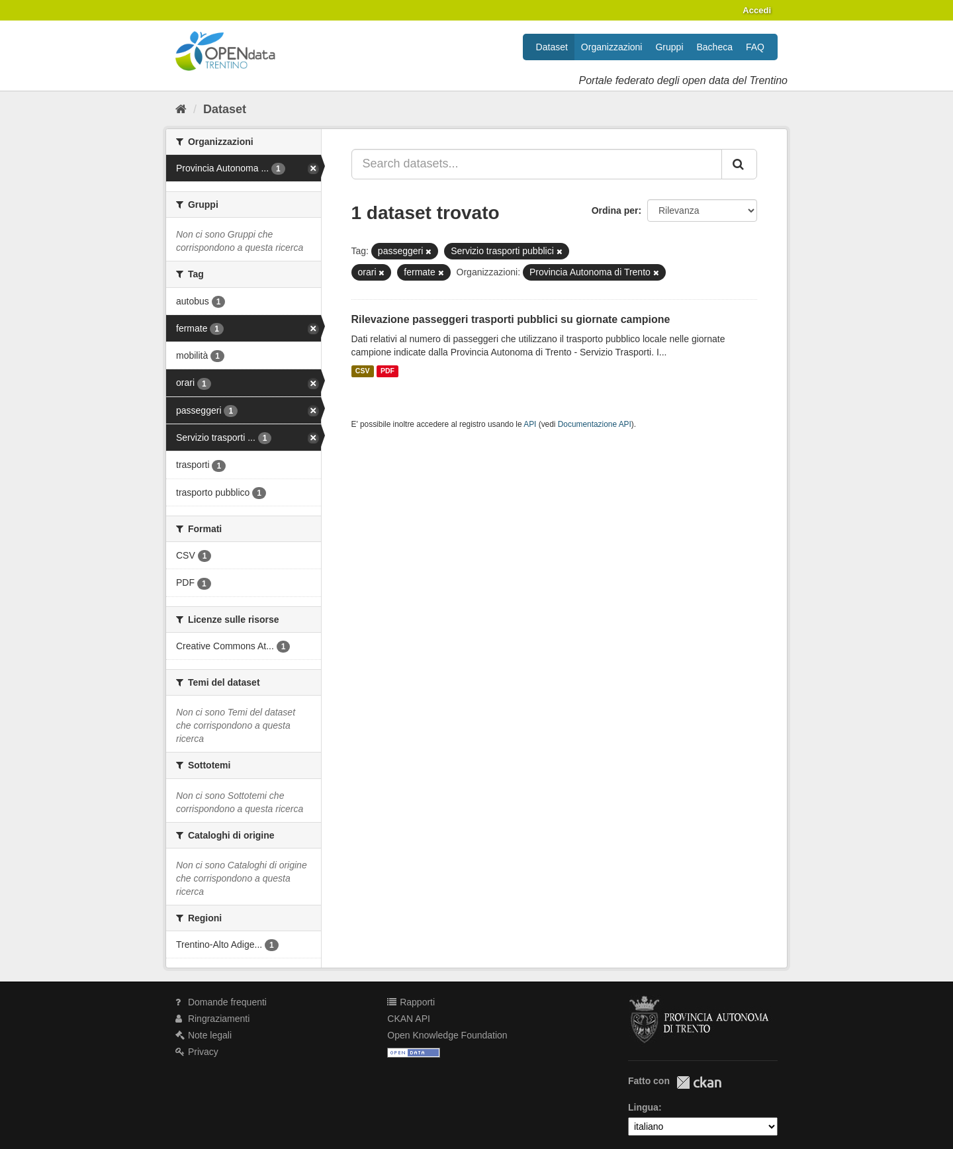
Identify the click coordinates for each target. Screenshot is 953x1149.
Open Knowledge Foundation (447, 1035)
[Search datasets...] (537, 164)
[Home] (181, 109)
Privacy (196, 1051)
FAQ (755, 47)
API (529, 424)
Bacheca (715, 47)
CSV (362, 371)
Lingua (643, 1107)
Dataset (552, 47)
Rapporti (411, 1002)
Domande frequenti (221, 1002)
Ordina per (615, 210)
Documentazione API (594, 424)
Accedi (757, 10)
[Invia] (739, 164)
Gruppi (669, 47)
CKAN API (408, 1018)
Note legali (203, 1035)
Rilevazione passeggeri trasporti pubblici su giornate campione (510, 319)
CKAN (698, 1082)
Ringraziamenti (212, 1018)
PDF (387, 371)
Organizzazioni (612, 47)
